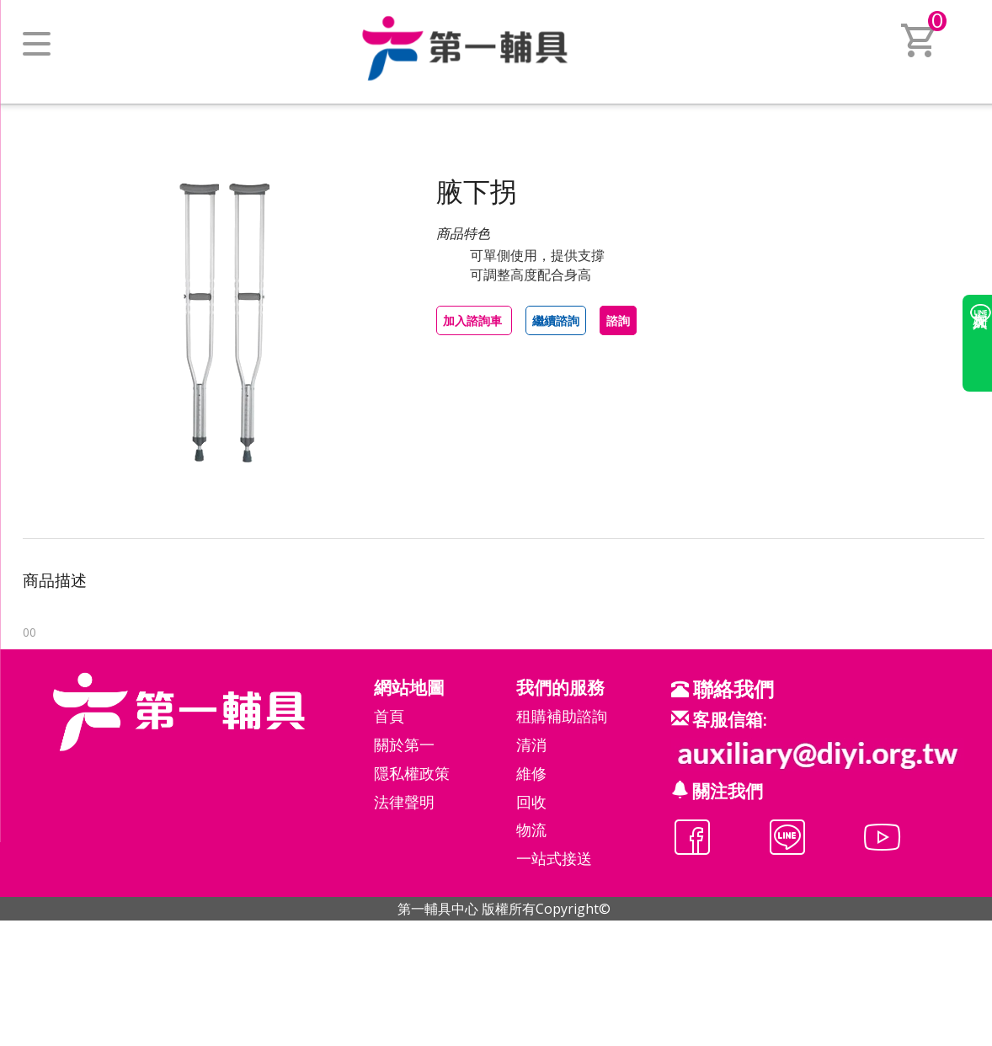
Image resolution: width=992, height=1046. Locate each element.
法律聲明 (404, 802)
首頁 (389, 716)
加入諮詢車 (474, 320)
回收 (531, 802)
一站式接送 (554, 858)
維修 (531, 773)
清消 (531, 744)
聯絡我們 (731, 688)
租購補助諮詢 (561, 716)
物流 (531, 829)
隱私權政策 (412, 773)
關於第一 (404, 744)
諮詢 (618, 320)
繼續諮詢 (555, 320)
